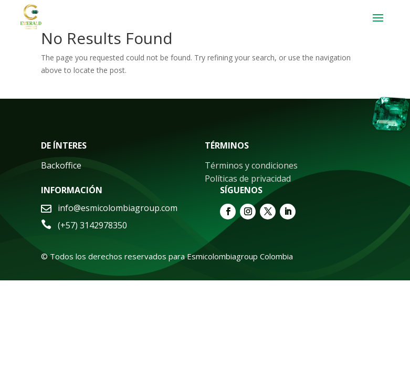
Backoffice (61, 165)
